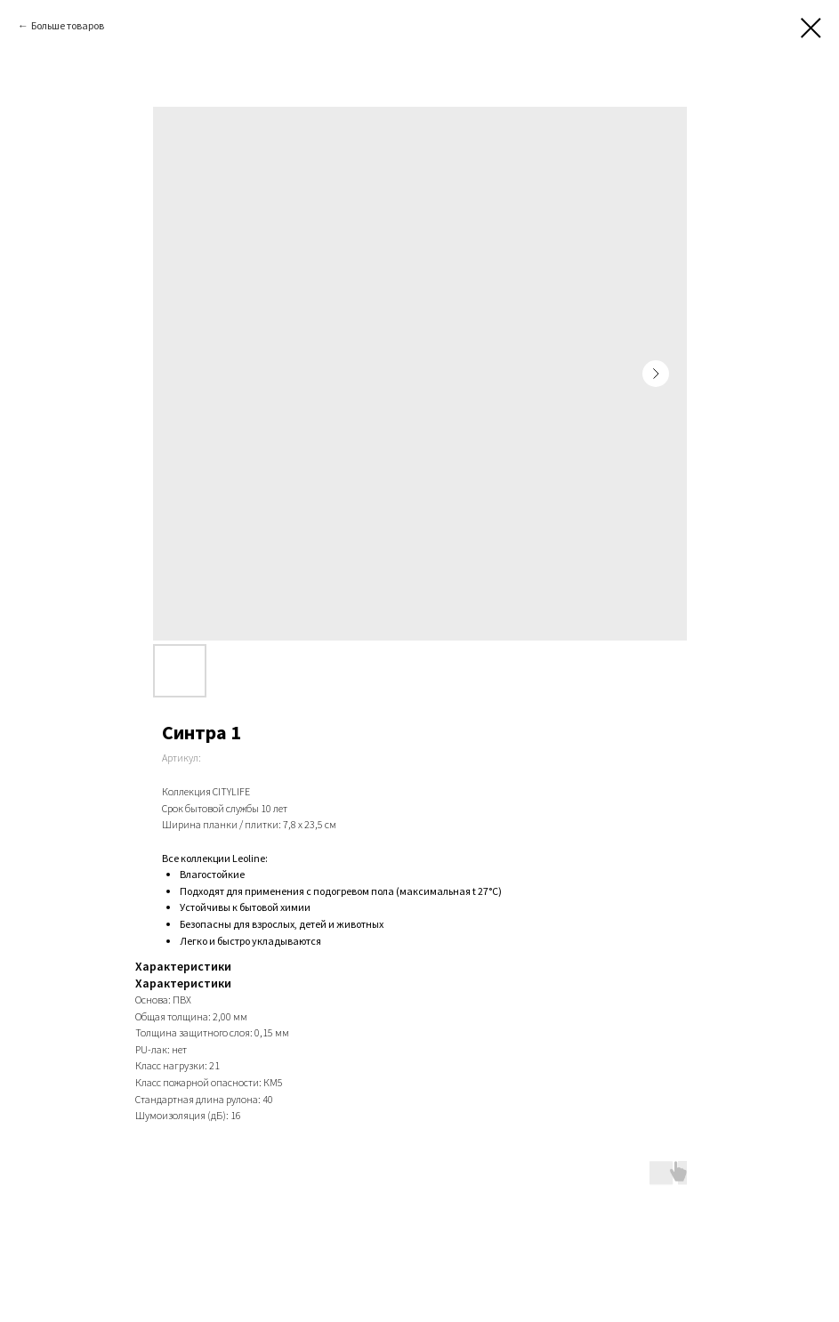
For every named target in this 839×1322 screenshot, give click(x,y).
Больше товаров (67, 25)
